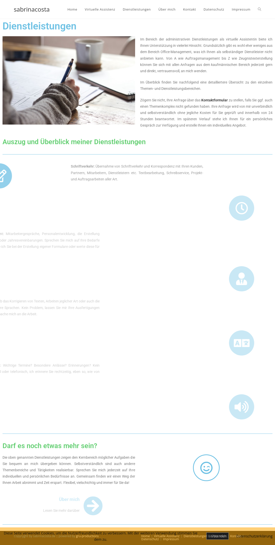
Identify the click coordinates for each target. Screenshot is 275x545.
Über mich (19, 499)
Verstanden (217, 536)
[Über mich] (43, 506)
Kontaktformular (214, 100)
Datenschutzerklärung (254, 536)
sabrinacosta (32, 9)
